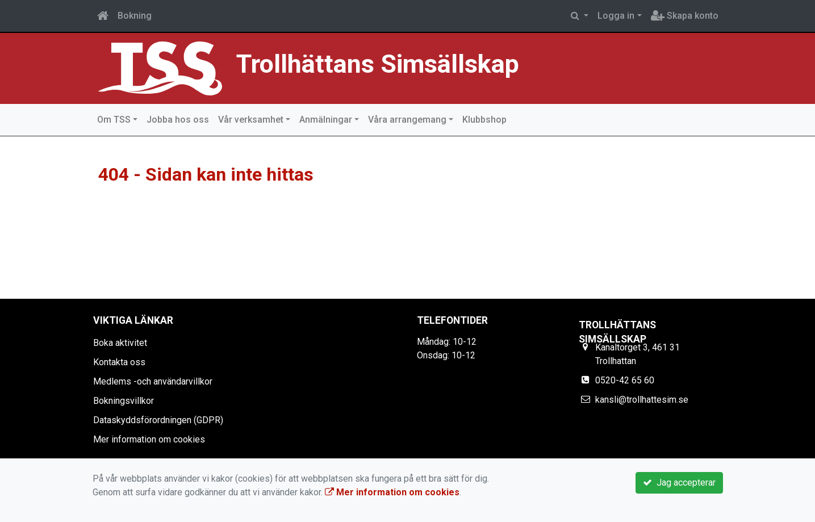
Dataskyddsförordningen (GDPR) (158, 420)
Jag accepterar (679, 482)
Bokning (135, 15)
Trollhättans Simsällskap (396, 63)
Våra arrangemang (407, 119)
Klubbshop (484, 119)
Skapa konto (684, 15)
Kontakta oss (119, 362)
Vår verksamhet (250, 119)
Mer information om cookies (149, 439)
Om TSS (114, 119)
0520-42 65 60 (624, 380)
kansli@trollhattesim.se (641, 399)
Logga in (615, 15)
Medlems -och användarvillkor (152, 381)
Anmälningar (325, 119)
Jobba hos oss (178, 119)
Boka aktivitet (120, 342)
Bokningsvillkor (123, 400)
